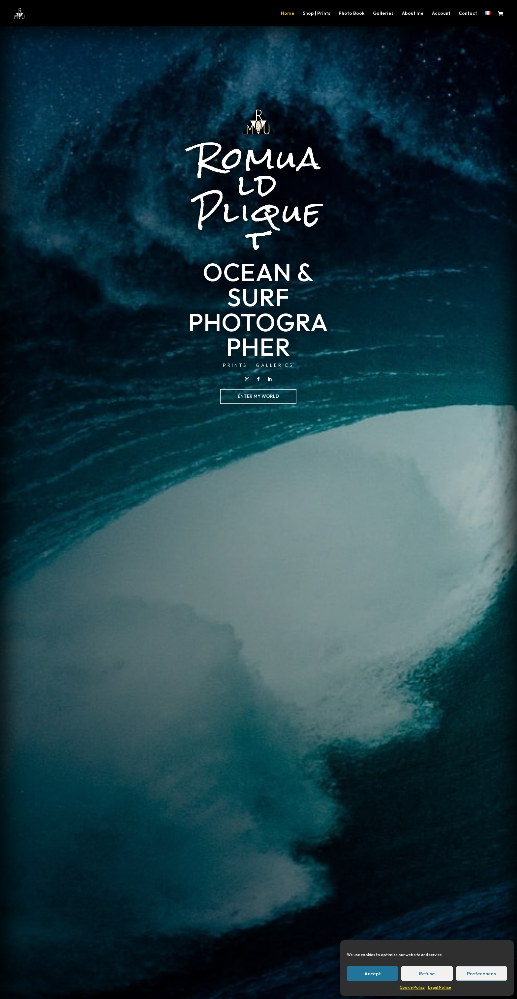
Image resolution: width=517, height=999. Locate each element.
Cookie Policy (412, 987)
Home (287, 13)
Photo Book (352, 13)
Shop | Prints (316, 13)
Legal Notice (439, 987)
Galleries (383, 13)
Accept (372, 973)
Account (441, 13)
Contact (468, 13)
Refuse (427, 973)
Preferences (481, 973)
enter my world (258, 396)
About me (413, 13)
